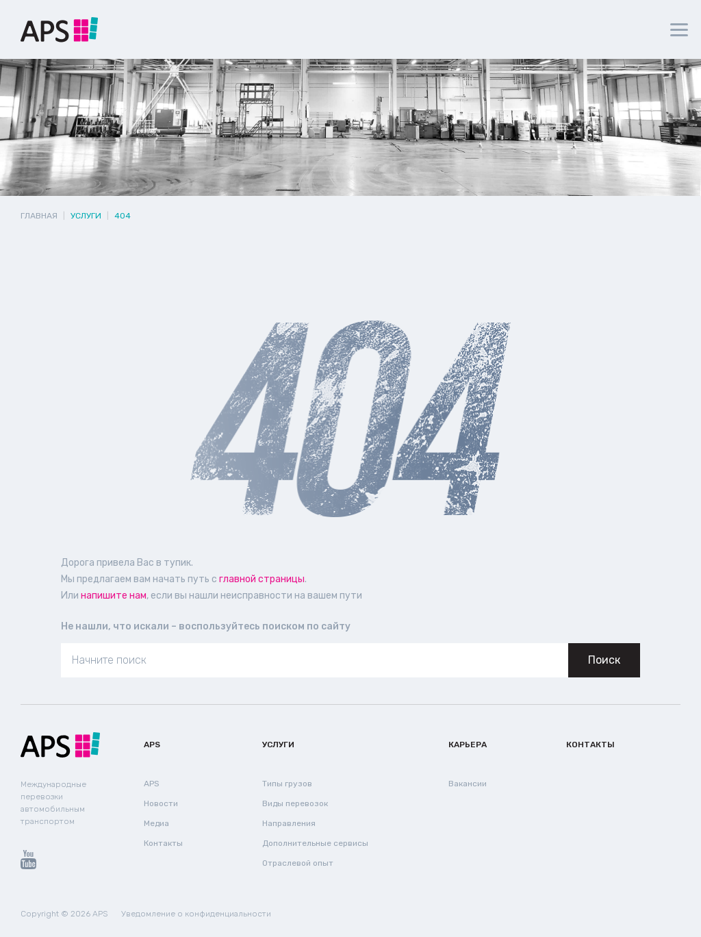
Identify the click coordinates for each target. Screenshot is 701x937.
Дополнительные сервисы (315, 843)
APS (152, 744)
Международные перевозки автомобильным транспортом (53, 802)
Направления (289, 823)
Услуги (278, 744)
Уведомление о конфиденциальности (196, 914)
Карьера (467, 744)
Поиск (604, 659)
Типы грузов (287, 783)
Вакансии (467, 783)
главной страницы (262, 579)
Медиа (156, 823)
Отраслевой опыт (297, 863)
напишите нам (113, 595)
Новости (161, 803)
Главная (39, 216)
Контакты (163, 843)
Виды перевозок (295, 803)
